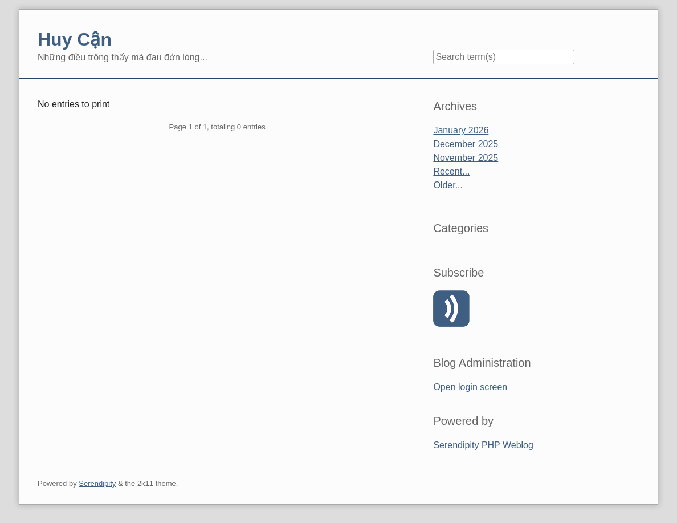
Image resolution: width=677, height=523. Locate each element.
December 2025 (465, 144)
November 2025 (465, 158)
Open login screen (470, 387)
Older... (448, 185)
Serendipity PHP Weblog (483, 445)
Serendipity (97, 483)
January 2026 (460, 130)
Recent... (451, 171)
